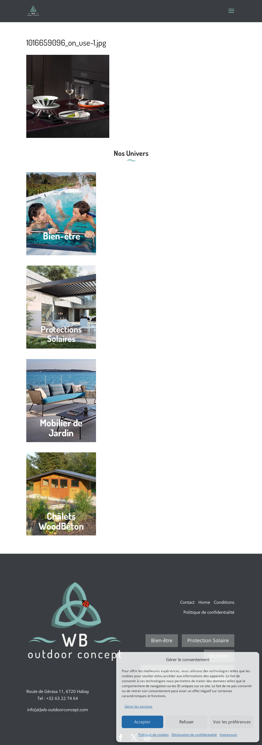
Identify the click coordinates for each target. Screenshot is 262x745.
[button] (251, 659)
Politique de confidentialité (208, 612)
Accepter (142, 722)
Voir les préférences (232, 722)
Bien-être (161, 640)
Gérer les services (138, 706)
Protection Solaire (208, 640)
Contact (187, 602)
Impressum (228, 734)
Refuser (186, 722)
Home (204, 602)
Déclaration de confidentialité (194, 734)
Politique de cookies (153, 734)
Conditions (224, 602)
